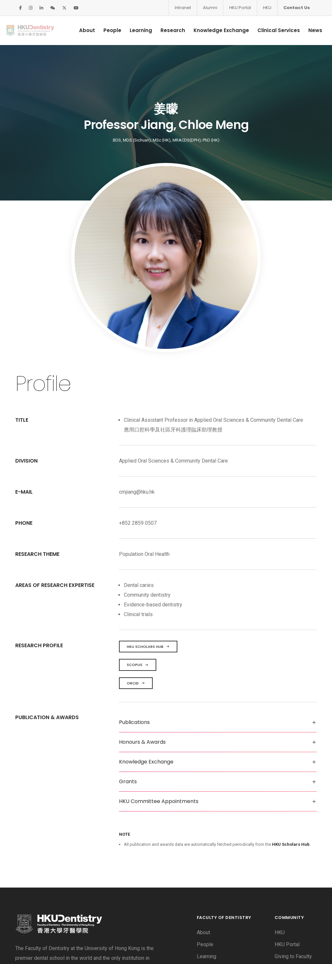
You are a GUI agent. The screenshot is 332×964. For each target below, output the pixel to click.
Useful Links (289, 890)
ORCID (136, 569)
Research (164, 30)
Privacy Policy (65, 949)
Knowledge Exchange (212, 30)
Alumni (210, 8)
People (104, 30)
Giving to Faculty (293, 842)
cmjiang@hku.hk (137, 378)
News (307, 30)
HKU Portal (240, 8)
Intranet (183, 8)
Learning (132, 30)
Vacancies (286, 854)
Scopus (137, 551)
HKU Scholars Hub (148, 532)
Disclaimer (27, 949)
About (78, 30)
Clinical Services (270, 30)
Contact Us (296, 8)
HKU (267, 8)
